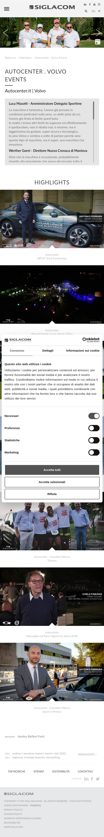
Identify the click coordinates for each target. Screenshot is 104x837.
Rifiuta (52, 494)
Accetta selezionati (52, 482)
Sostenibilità (61, 771)
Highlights (25, 57)
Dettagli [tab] (47, 350)
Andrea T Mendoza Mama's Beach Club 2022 (39, 753)
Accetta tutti (52, 469)
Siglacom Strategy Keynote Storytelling (36, 757)
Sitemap (38, 771)
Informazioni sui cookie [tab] (82, 350)
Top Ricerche (16, 771)
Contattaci (85, 771)
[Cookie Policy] (13, 814)
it (99, 11)
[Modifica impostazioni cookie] (22, 818)
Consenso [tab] (17, 350)
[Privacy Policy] (13, 809)
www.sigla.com (13, 827)
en (93, 11)
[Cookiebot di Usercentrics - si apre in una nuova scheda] (82, 340)
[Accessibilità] (12, 822)
